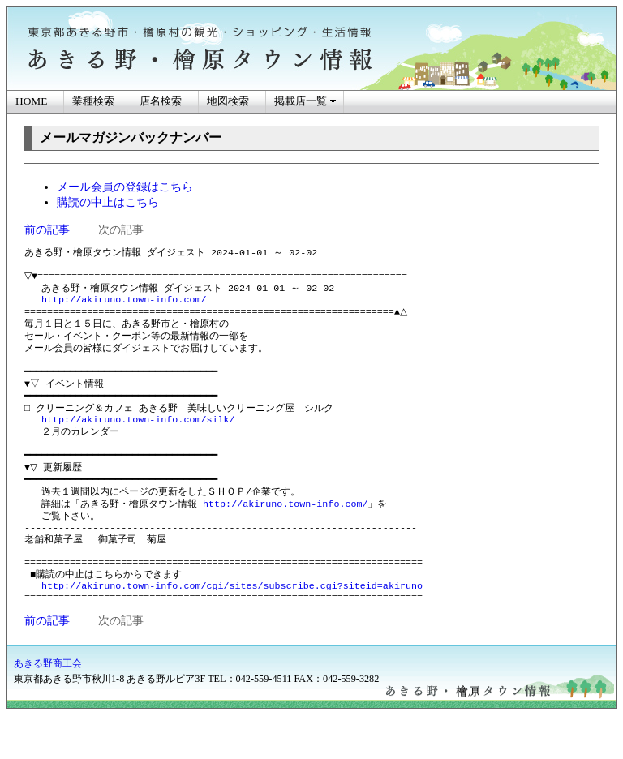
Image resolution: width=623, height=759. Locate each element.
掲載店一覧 (300, 101)
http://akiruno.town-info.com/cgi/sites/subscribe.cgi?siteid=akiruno (232, 627)
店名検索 (161, 101)
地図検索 (228, 101)
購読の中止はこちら (108, 201)
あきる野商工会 (48, 707)
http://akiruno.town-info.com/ (123, 306)
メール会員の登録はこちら (125, 186)
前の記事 (47, 229)
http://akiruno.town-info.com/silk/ (137, 440)
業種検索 (93, 101)
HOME (31, 101)
